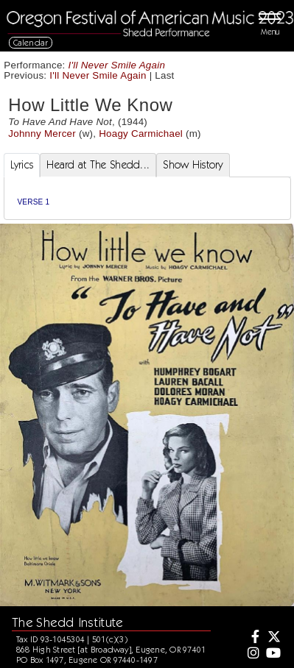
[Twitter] (273, 638)
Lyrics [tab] (22, 165)
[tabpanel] (147, 198)
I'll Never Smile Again (117, 65)
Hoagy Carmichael (141, 133)
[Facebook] (252, 638)
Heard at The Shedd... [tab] (98, 165)
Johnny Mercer (42, 133)
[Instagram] (252, 654)
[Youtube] (273, 654)
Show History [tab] (193, 165)
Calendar (31, 42)
